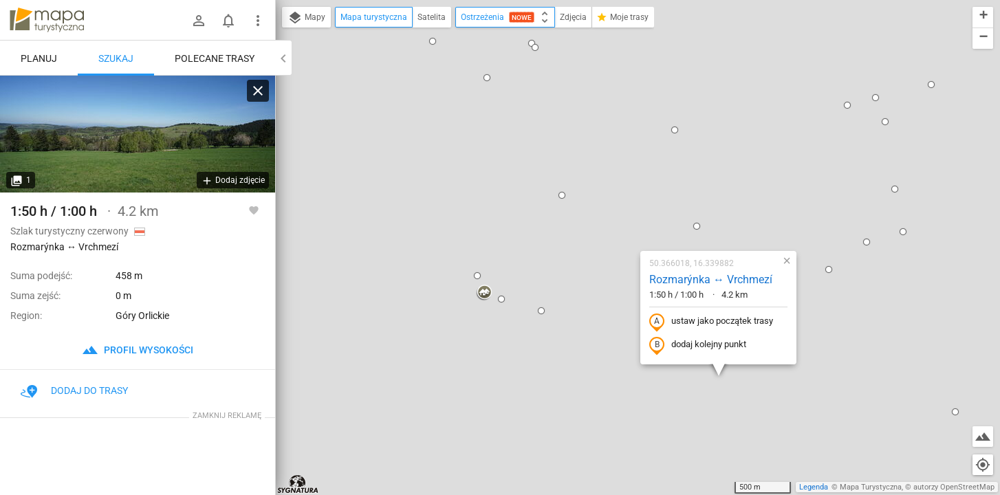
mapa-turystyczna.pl (47, 20)
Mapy (306, 17)
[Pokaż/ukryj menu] (258, 21)
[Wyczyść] (258, 91)
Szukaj (115, 58)
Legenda (813, 487)
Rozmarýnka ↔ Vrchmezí (622, 142)
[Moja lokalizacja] (982, 464)
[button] (339, 41)
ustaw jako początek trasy (623, 185)
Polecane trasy (214, 58)
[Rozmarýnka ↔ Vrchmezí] (137, 134)
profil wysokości (137, 350)
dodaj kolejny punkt (609, 208)
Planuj (39, 58)
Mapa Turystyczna (871, 487)
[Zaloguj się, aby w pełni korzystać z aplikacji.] (254, 209)
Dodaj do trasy (74, 390)
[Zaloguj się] (199, 21)
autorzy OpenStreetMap (953, 487)
